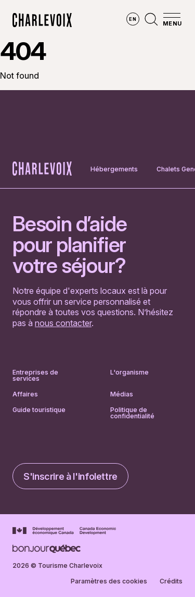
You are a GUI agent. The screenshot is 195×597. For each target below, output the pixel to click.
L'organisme (129, 372)
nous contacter (63, 323)
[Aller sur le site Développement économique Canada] (64, 531)
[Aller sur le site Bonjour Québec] (46, 548)
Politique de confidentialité (132, 413)
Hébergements (114, 169)
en (132, 19)
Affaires (25, 394)
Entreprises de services (35, 375)
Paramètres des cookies (109, 581)
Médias (121, 394)
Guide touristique (39, 410)
